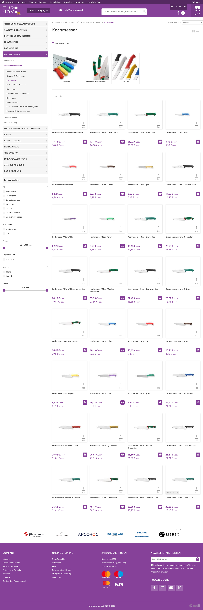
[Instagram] (183, 13)
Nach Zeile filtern (62, 43)
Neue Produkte (58, 559)
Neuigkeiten (55, 2)
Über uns (21, 2)
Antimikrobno (12, 229)
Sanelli (9, 276)
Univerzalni (11, 191)
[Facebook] (178, 13)
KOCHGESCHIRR (11, 48)
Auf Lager (10, 259)
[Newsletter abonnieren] (197, 559)
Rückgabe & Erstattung (61, 573)
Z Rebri (9, 233)
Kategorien (56, 562)
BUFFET (7, 134)
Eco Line (66, 68)
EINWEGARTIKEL (11, 42)
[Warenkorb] (197, 10)
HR (176, 6)
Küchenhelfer (9, 60)
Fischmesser (11, 98)
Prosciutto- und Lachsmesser (17, 93)
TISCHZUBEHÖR (11, 153)
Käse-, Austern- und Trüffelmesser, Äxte (22, 106)
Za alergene (11, 195)
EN (180, 6)
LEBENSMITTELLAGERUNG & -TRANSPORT (22, 128)
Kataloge (6, 573)
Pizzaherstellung (10, 122)
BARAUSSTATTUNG (12, 140)
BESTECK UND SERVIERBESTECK (17, 36)
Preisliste (6, 577)
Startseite (9, 2)
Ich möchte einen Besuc (74, 2)
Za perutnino (11, 204)
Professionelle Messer (13, 65)
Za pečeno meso (13, 200)
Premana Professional (96, 68)
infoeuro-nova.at (73, 9)
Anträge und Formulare (12, 570)
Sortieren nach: (174, 22)
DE (185, 6)
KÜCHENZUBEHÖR (12, 54)
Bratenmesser (12, 102)
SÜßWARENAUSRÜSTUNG (15, 159)
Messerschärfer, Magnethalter (18, 111)
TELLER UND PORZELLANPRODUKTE (19, 24)
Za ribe (9, 208)
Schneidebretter (10, 117)
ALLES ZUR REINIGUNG (14, 165)
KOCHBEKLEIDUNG (12, 171)
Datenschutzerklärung (61, 570)
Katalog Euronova (10, 566)
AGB (54, 566)
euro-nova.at (57, 22)
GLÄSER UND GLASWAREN (15, 30)
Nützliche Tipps (94, 2)
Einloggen (197, 2)
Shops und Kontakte (37, 2)
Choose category (38, 10)
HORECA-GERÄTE (11, 146)
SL (172, 6)
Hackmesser (11, 89)
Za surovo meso (13, 212)
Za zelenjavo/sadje (14, 217)
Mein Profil (56, 577)
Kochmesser (11, 80)
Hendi (8, 272)
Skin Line (125, 68)
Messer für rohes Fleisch (16, 71)
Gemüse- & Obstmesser (15, 76)
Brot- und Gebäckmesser (16, 85)
